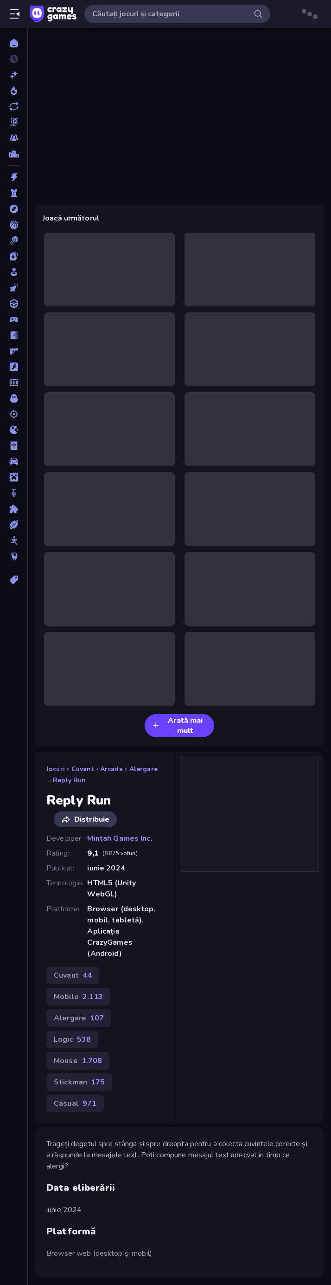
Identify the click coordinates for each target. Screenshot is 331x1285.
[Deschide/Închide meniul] (15, 14)
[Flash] (13, 367)
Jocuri (55, 769)
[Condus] (13, 304)
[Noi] (13, 75)
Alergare (143, 769)
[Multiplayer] (13, 138)
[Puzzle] (13, 509)
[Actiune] (13, 177)
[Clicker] (13, 288)
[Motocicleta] (13, 493)
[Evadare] (13, 335)
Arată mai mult (177, 725)
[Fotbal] (13, 382)
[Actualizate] (13, 106)
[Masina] (13, 461)
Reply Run (69, 780)
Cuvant (82, 769)
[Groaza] (13, 398)
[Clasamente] (13, 154)
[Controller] (13, 319)
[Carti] (13, 256)
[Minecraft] (13, 477)
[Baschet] (13, 225)
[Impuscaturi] (13, 414)
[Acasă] (13, 43)
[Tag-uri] (13, 580)
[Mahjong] (13, 446)
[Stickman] (13, 540)
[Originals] (13, 122)
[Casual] (13, 272)
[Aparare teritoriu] (13, 193)
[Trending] (13, 90)
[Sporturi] (13, 524)
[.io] (13, 430)
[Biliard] (13, 240)
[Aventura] (13, 209)
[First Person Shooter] (13, 351)
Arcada (111, 769)
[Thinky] (13, 556)
